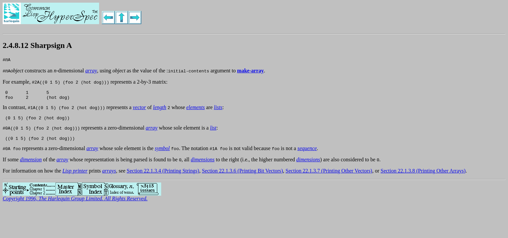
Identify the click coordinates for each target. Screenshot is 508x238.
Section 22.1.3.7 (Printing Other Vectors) (329, 175)
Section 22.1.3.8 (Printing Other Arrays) (423, 175)
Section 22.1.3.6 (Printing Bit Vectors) (242, 175)
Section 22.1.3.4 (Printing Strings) (163, 175)
